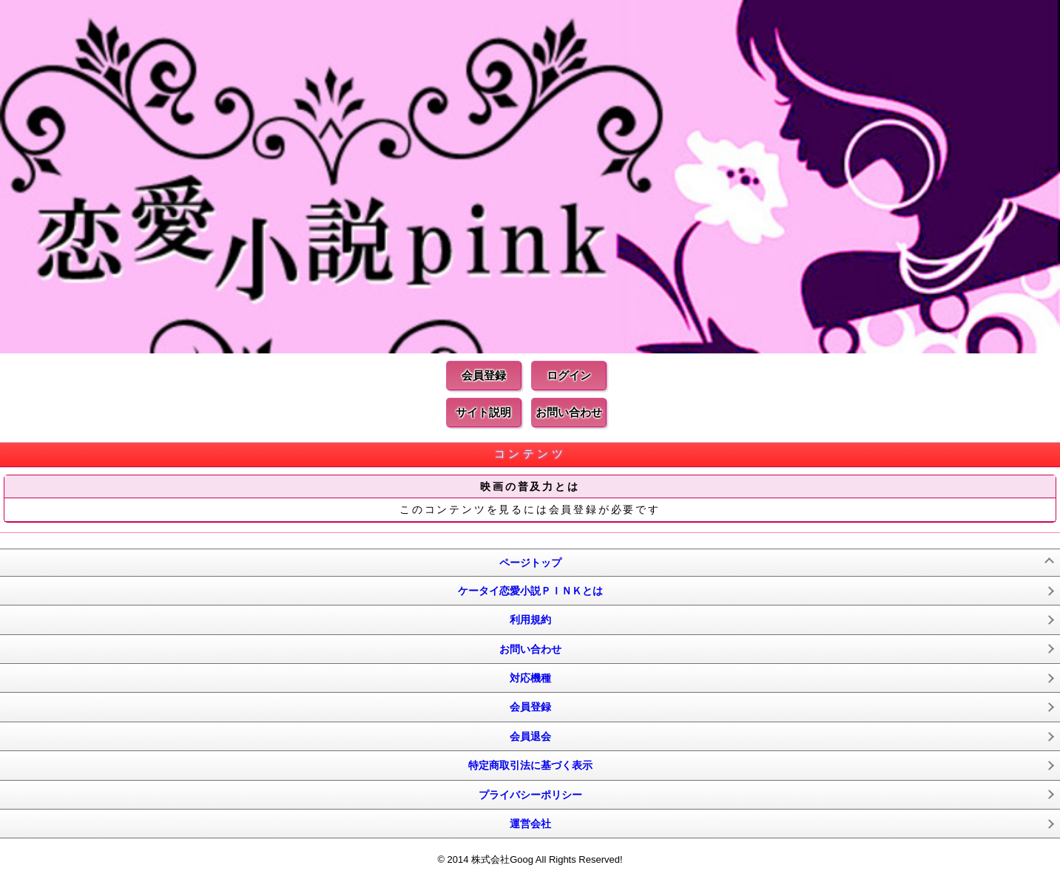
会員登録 (484, 375)
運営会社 (530, 824)
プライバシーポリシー (530, 795)
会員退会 (530, 736)
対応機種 (530, 678)
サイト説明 (483, 412)
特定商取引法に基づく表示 (530, 765)
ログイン (569, 375)
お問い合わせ (569, 412)
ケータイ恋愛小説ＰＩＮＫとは (530, 591)
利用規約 (530, 619)
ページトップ (530, 563)
